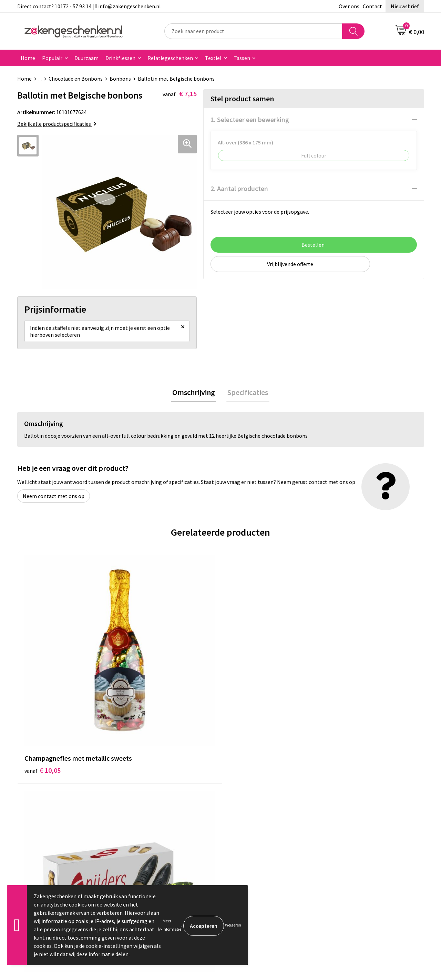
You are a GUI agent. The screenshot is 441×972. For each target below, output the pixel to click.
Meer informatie (172, 925)
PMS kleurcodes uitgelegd (158, 825)
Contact (372, 6)
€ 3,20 (345, 671)
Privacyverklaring (350, 805)
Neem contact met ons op (53, 500)
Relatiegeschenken (170, 57)
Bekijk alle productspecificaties (56, 123)
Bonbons (120, 78)
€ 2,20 (142, 682)
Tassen (242, 57)
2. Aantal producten (239, 188)
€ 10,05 (42, 682)
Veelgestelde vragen (152, 846)
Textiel (213, 57)
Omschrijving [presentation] (194, 396)
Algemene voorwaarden (358, 784)
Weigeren (233, 925)
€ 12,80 (246, 682)
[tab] (194, 396)
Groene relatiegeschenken (159, 805)
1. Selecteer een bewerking (250, 119)
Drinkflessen (120, 57)
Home (28, 57)
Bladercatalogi (145, 784)
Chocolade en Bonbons (76, 78)
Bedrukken (140, 815)
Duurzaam (86, 57)
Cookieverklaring (350, 794)
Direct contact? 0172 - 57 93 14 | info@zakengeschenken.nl (89, 6)
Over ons (349, 6)
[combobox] (253, 31)
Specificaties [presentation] (246, 396)
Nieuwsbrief (405, 6)
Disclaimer (342, 815)
